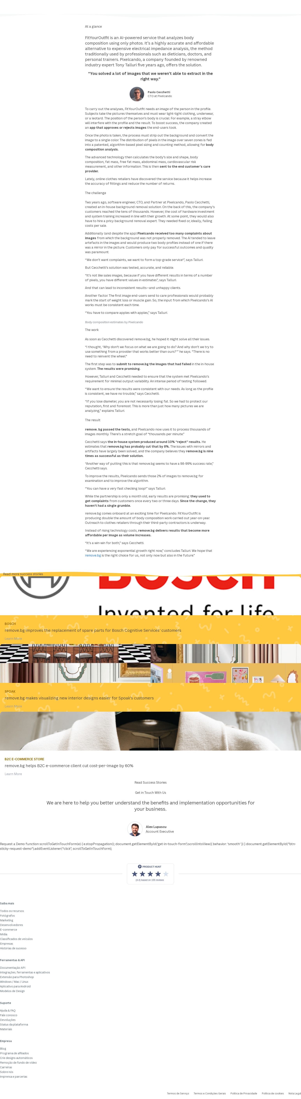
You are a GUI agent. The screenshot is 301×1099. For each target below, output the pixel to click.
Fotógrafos (7, 915)
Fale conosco (8, 1015)
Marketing (6, 920)
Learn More (13, 638)
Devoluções (8, 1020)
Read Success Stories (151, 782)
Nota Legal (295, 1093)
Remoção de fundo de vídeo (18, 1062)
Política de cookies (273, 1093)
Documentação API (12, 968)
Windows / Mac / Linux (14, 982)
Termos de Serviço (178, 1093)
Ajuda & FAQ (8, 1010)
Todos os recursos (12, 911)
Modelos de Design (12, 991)
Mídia (3, 934)
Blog (3, 1048)
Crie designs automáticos (16, 1058)
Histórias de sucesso (13, 948)
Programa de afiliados (14, 1053)
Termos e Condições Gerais (210, 1093)
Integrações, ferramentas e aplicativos (25, 972)
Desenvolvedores (11, 925)
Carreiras (6, 1067)
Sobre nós (6, 1072)
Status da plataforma (14, 1024)
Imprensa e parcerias (13, 1076)
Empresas (6, 943)
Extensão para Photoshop (17, 977)
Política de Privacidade (244, 1093)
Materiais (6, 1029)
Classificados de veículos (16, 939)
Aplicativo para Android (15, 986)
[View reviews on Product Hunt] (150, 873)
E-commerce (8, 929)
